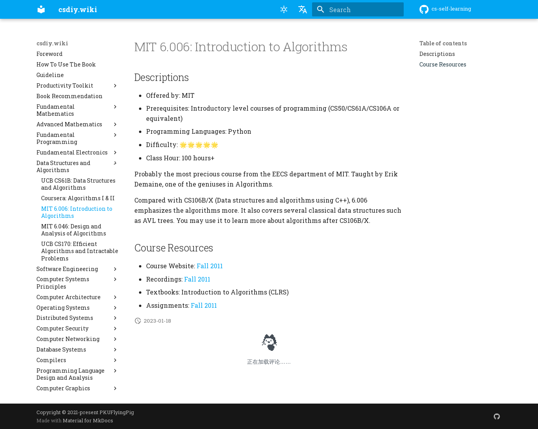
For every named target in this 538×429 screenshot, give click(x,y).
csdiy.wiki (52, 43)
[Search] (358, 9)
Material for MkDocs (88, 420)
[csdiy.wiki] (41, 9)
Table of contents (443, 43)
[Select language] (303, 9)
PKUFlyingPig (116, 412)
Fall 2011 (210, 266)
